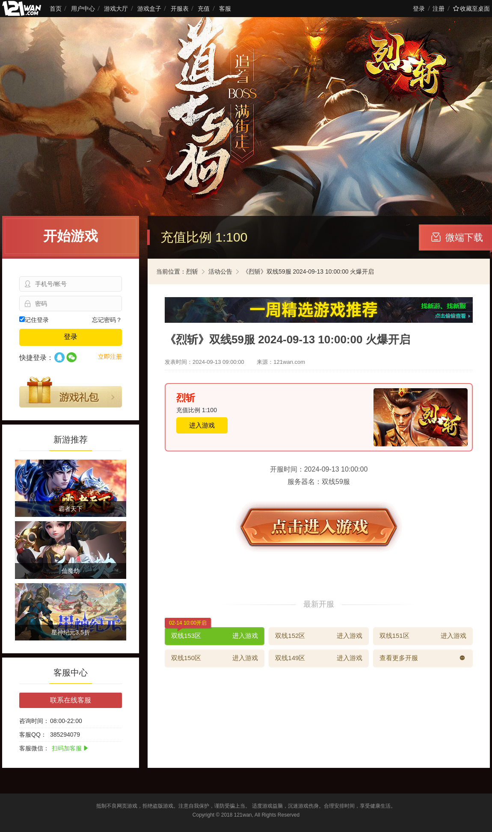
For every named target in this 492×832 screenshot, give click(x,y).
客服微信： (34, 748)
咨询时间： (34, 720)
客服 (225, 8)
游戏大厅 (116, 8)
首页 (56, 8)
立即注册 (110, 356)
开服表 (180, 8)
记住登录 (34, 319)
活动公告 (220, 271)
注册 (439, 8)
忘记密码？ (107, 319)
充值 (204, 8)
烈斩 (192, 271)
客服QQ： (33, 734)
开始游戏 (70, 236)
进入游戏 (202, 425)
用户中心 (83, 8)
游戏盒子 (149, 8)
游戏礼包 (70, 392)
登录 (419, 8)
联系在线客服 (70, 700)
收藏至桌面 (471, 8)
